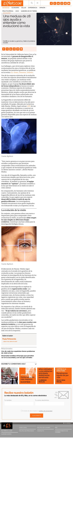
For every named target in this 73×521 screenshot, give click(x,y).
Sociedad (5, 8)
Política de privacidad (26, 431)
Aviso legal (23, 427)
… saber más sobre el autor (9, 341)
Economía (15, 8)
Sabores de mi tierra (10, 12)
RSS (56, 427)
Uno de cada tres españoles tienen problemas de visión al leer (18, 352)
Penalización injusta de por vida (63, 375)
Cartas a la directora (61, 370)
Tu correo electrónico (42, 400)
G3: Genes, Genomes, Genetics (22, 72)
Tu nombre (7, 400)
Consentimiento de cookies (61, 431)
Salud (23, 8)
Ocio (62, 8)
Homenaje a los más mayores (26, 377)
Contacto (40, 431)
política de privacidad (45, 411)
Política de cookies (43, 427)
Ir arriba (67, 423)
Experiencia (32, 8)
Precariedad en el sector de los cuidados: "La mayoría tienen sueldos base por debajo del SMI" (9, 374)
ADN (29, 106)
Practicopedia (52, 8)
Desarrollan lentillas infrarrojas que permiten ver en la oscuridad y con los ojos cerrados (17, 356)
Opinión (42, 8)
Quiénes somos (6, 434)
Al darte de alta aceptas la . (36, 411)
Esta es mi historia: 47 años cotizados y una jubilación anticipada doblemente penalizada (45, 370)
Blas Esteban (26, 382)
